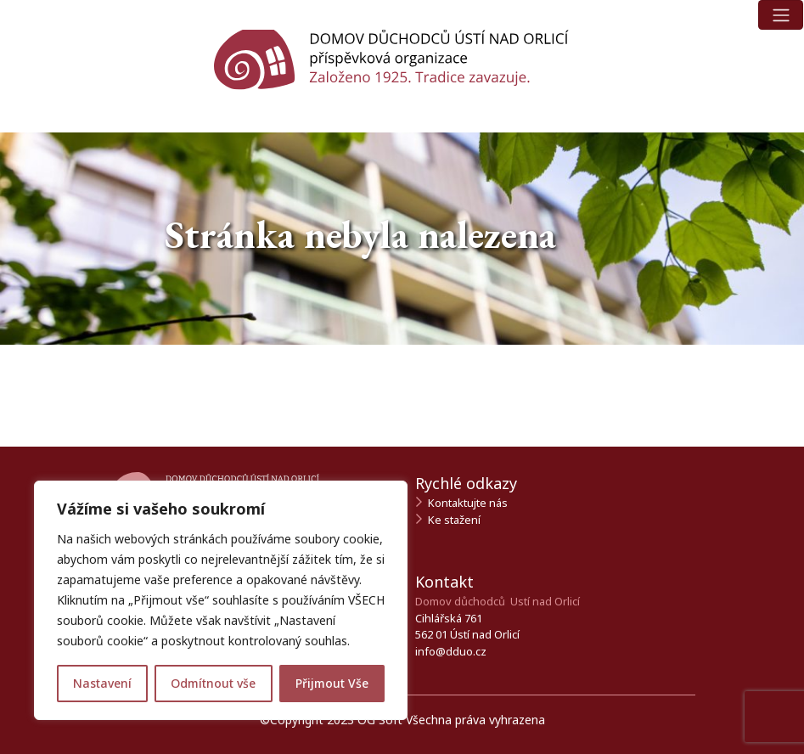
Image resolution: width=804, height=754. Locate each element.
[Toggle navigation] (780, 15)
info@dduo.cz (450, 651)
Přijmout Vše (331, 683)
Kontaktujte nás (468, 502)
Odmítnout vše (213, 683)
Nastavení (102, 683)
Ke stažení (454, 519)
